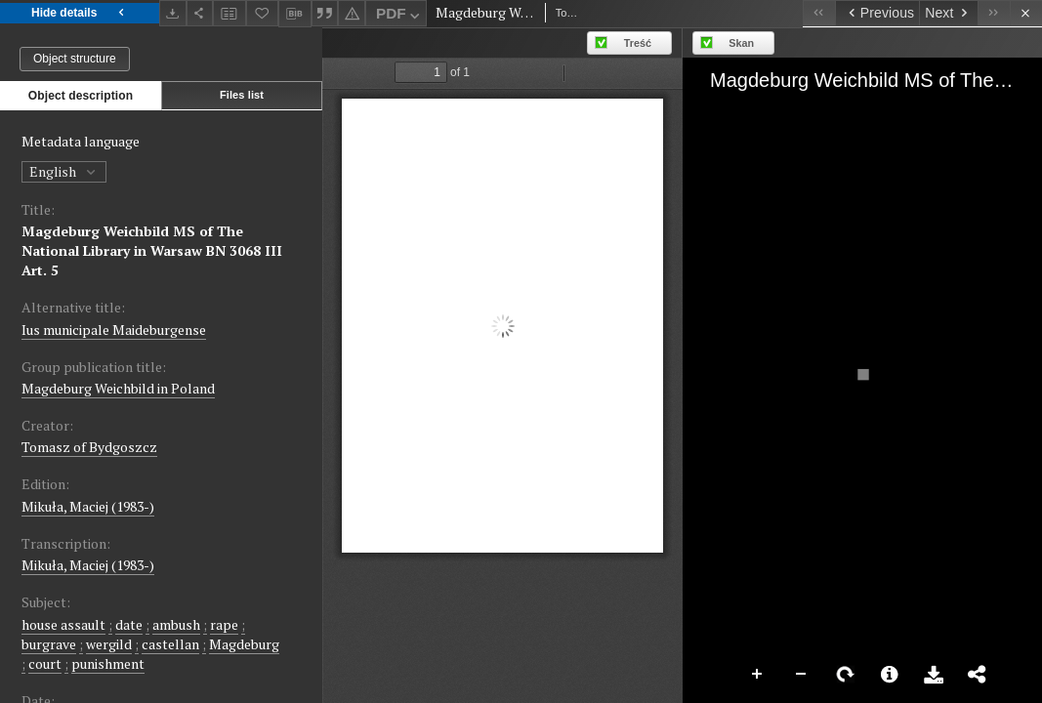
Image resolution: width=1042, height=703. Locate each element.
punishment (108, 663)
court (45, 663)
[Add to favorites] (262, 13)
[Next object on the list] (948, 13)
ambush (176, 624)
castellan (170, 644)
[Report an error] (351, 13)
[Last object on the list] (994, 13)
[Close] (1026, 13)
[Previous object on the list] (877, 13)
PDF (400, 16)
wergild (109, 644)
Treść (637, 43)
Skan (741, 43)
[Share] (200, 13)
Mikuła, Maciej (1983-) (87, 506)
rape (224, 624)
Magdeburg (244, 644)
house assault (63, 624)
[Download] (173, 13)
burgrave (48, 644)
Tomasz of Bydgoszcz (89, 446)
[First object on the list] (819, 13)
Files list (242, 95)
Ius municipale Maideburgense (113, 329)
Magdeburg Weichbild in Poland (118, 388)
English (64, 171)
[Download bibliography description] (295, 13)
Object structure (74, 58)
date (129, 624)
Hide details (79, 13)
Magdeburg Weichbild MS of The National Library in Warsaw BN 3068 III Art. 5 (151, 250)
